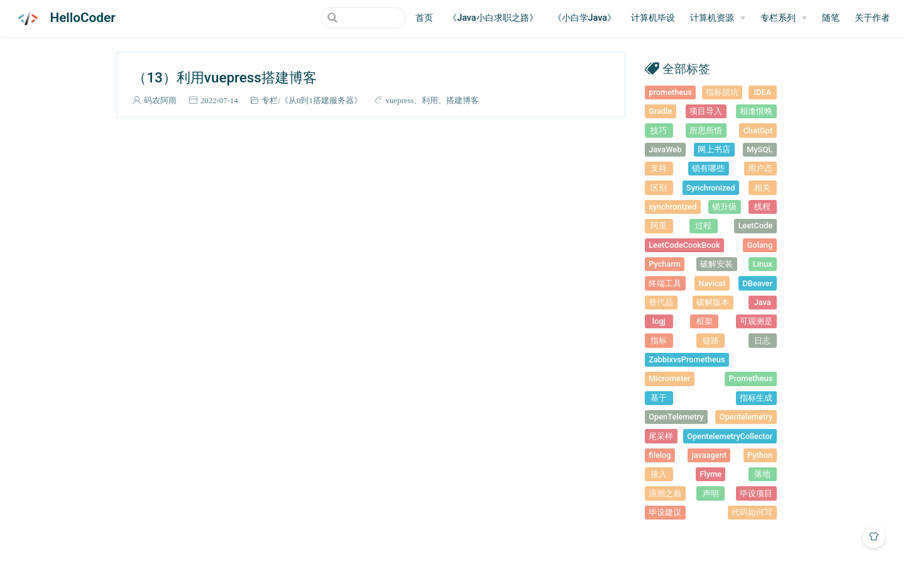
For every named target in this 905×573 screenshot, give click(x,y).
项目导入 (705, 111)
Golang (760, 245)
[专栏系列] (783, 18)
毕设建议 (665, 512)
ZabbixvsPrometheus (687, 359)
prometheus (670, 92)
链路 (711, 340)
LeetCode (755, 225)
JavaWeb (665, 149)
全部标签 (686, 68)
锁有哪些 (708, 168)
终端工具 (665, 283)
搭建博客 (462, 100)
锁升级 (724, 206)
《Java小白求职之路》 (492, 18)
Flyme (710, 474)
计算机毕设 (653, 18)
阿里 (658, 225)
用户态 (760, 168)
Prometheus (751, 378)
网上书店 (714, 149)
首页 (424, 18)
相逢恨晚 (756, 111)
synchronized (672, 206)
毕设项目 (756, 493)
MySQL (759, 149)
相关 (762, 187)
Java (762, 302)
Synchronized (710, 187)
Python (759, 455)
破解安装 (716, 264)
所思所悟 (705, 130)
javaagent (709, 455)
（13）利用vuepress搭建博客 (224, 77)
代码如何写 (752, 512)
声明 (711, 493)
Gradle (660, 111)
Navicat (711, 283)
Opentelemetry (746, 416)
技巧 (658, 130)
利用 (430, 100)
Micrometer (669, 378)
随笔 (831, 18)
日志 (762, 340)
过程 (703, 225)
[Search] (341, 17)
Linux (762, 264)
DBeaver (758, 283)
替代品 (661, 302)
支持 (658, 168)
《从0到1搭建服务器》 (321, 100)
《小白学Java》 (584, 18)
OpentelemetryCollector (729, 436)
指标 (658, 340)
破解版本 (712, 302)
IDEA (762, 92)
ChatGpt (757, 130)
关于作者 (872, 18)
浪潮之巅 (665, 493)
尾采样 (661, 436)
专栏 (269, 100)
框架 (704, 321)
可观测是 (756, 321)
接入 (658, 474)
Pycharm (665, 264)
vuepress (400, 100)
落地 (762, 474)
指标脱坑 (722, 92)
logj (659, 321)
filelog (660, 455)
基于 (658, 398)
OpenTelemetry (676, 416)
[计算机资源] (717, 18)
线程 (762, 206)
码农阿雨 (160, 100)
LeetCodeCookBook (684, 245)
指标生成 (756, 398)
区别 (658, 187)
